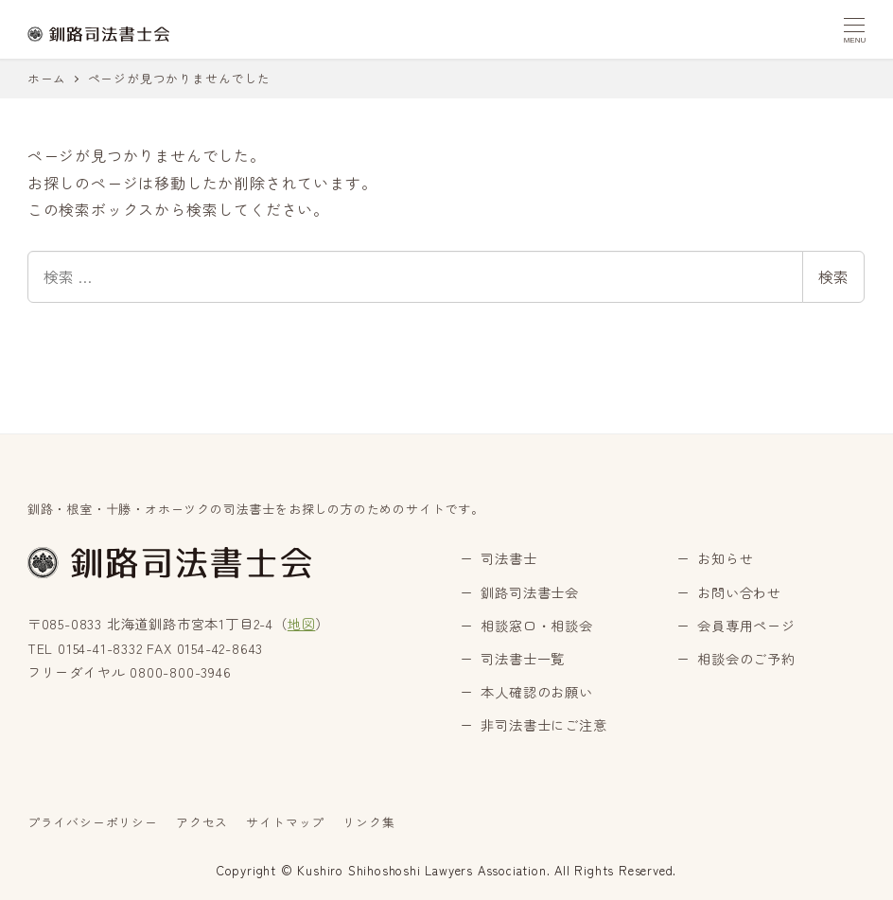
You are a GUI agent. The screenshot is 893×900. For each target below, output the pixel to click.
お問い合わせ (739, 592)
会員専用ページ (746, 625)
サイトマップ (285, 822)
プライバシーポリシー (92, 822)
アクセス (202, 822)
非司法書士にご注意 (543, 724)
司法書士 (508, 558)
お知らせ (725, 558)
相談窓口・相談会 (536, 625)
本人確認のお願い (536, 691)
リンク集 (368, 822)
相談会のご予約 (746, 658)
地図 (302, 623)
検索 (833, 276)
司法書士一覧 (523, 658)
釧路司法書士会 (530, 592)
